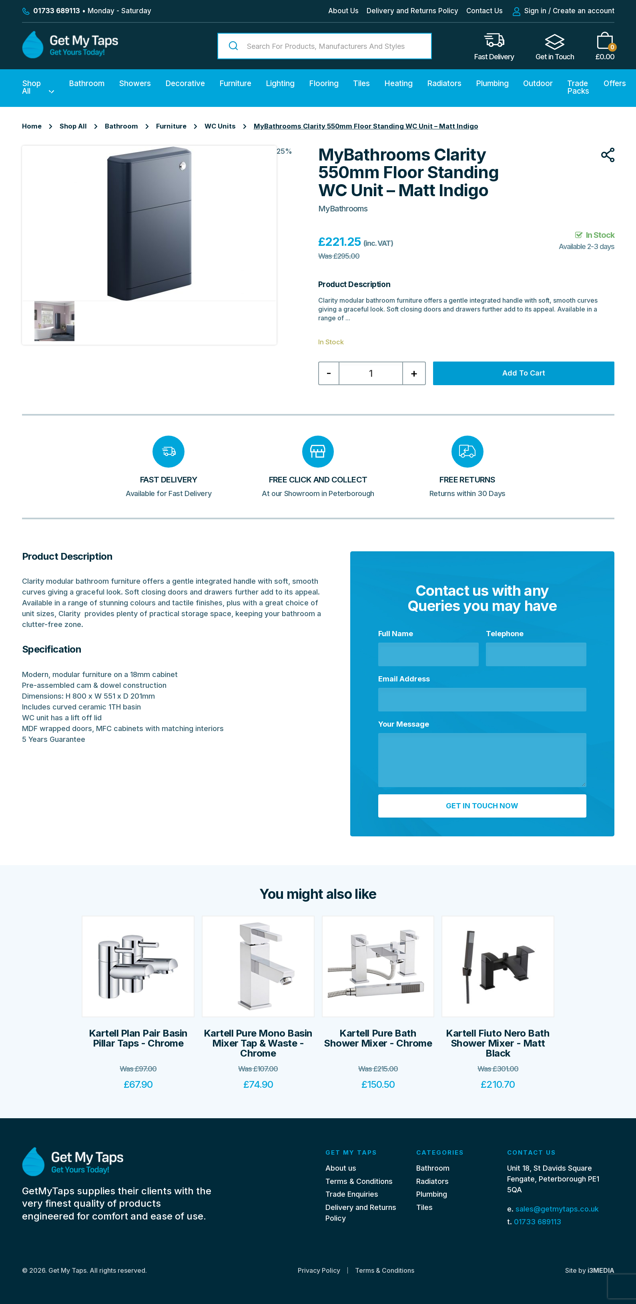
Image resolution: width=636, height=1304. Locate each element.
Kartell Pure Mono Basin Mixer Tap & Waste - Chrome (258, 1043)
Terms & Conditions (359, 1181)
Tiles (361, 83)
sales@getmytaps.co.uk (557, 1209)
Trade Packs (578, 87)
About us (340, 1168)
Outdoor (538, 83)
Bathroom (86, 83)
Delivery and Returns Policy (412, 11)
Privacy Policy (319, 1270)
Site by (589, 1270)
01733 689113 (537, 1222)
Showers (135, 83)
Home (32, 126)
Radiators (444, 83)
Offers (615, 83)
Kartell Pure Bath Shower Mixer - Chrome (378, 1038)
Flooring (324, 83)
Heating (398, 83)
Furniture (235, 83)
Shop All (31, 87)
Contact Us (484, 11)
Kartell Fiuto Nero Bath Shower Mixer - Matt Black (498, 1043)
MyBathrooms (342, 208)
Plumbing (492, 83)
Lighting (280, 83)
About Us (343, 11)
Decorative (185, 83)
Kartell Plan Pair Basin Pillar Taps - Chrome (138, 1038)
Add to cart (523, 373)
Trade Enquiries (351, 1194)
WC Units (220, 126)
